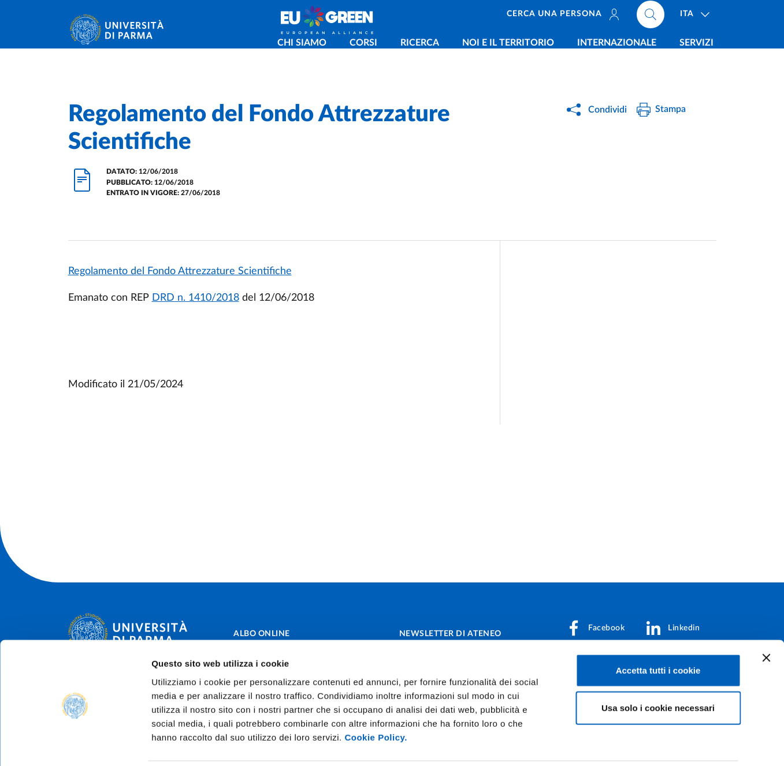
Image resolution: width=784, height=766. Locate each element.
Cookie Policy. (375, 696)
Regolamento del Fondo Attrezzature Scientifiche (180, 271)
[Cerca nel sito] (650, 17)
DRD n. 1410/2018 (195, 298)
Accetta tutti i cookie (658, 629)
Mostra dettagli (608, 743)
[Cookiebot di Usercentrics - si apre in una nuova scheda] (74, 743)
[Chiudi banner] (766, 617)
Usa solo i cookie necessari (658, 667)
